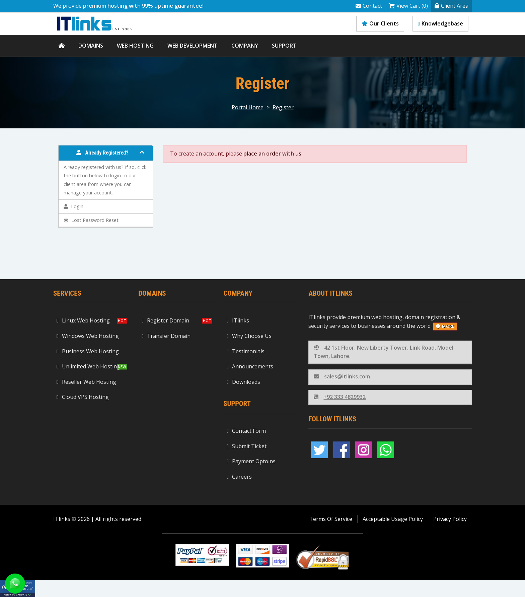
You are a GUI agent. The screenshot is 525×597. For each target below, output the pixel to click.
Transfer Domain (166, 336)
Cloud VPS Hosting (83, 397)
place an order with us (272, 153)
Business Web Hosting (88, 351)
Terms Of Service (330, 519)
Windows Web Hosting (88, 336)
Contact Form (246, 430)
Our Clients (380, 23)
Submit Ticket (247, 446)
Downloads (243, 381)
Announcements (250, 366)
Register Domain (165, 320)
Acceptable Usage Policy (393, 519)
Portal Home (248, 107)
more (445, 326)
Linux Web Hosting (83, 320)
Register (283, 107)
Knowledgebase (440, 23)
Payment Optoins (251, 461)
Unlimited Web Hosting (88, 366)
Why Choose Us (249, 336)
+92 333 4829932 (340, 397)
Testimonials (246, 351)
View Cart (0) (408, 5)
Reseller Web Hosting (86, 381)
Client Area (451, 5)
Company (244, 45)
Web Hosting (135, 45)
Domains (90, 45)
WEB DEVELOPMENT (192, 45)
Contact (369, 5)
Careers (239, 476)
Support (284, 45)
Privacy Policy (450, 519)
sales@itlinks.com (342, 376)
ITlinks (238, 320)
